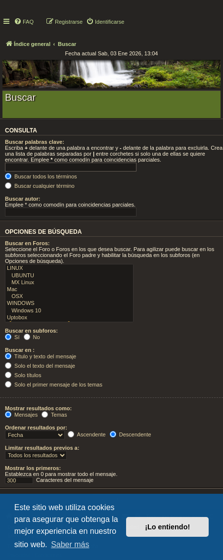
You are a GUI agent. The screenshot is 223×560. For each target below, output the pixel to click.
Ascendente (87, 434)
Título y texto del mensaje (40, 356)
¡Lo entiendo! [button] (167, 527)
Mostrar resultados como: (38, 408)
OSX (69, 296)
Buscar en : (20, 350)
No (32, 337)
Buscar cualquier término (40, 186)
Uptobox (69, 317)
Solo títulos (23, 375)
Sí (12, 337)
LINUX (69, 268)
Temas (54, 415)
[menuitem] (24, 22)
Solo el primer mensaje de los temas (53, 385)
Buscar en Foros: (27, 243)
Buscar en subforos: (31, 331)
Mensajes (21, 415)
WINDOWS (69, 303)
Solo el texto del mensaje (40, 366)
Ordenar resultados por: (36, 428)
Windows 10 (69, 310)
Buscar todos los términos (41, 176)
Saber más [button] (70, 544)
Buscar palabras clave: (34, 142)
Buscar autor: (23, 199)
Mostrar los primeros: (33, 468)
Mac (69, 289)
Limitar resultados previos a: (42, 448)
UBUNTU (69, 275)
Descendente (130, 434)
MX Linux (69, 282)
